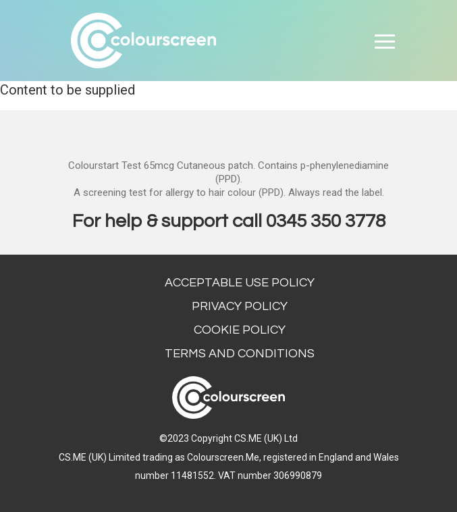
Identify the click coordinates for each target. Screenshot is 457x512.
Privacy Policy (240, 306)
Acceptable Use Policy (240, 282)
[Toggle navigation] (385, 40)
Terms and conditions (240, 353)
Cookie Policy (240, 330)
